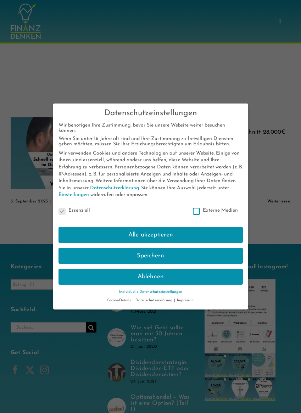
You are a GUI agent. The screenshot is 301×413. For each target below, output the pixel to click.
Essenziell (74, 210)
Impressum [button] (186, 300)
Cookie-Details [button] (119, 300)
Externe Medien (215, 210)
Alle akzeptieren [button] (150, 235)
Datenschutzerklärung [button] (154, 300)
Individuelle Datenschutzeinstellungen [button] (150, 292)
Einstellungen (73, 194)
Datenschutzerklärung (114, 188)
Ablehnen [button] (151, 277)
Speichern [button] (150, 256)
